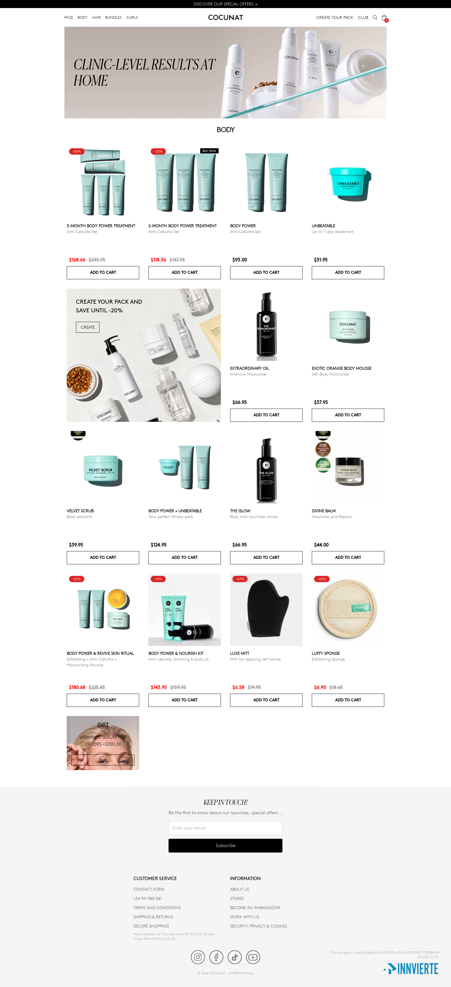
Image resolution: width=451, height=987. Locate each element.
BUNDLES (113, 17)
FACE (68, 17)
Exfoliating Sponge (328, 659)
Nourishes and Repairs (332, 516)
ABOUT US (239, 889)
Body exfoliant (79, 516)
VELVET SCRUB (80, 510)
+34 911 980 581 (147, 898)
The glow (240, 510)
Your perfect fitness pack (170, 516)
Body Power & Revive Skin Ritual (100, 653)
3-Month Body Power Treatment (101, 225)
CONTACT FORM (148, 889)
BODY (82, 17)
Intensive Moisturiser (248, 374)
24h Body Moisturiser (330, 374)
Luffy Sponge (326, 653)
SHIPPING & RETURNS (153, 916)
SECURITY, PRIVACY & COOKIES (258, 925)
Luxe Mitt (239, 653)
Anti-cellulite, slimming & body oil (178, 659)
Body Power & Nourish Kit (175, 653)
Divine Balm (324, 510)
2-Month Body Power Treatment (182, 225)
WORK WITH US (244, 916)
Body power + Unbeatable (175, 510)
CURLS (132, 17)
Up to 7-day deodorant (333, 231)
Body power (243, 225)
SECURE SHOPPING (151, 925)
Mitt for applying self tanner (255, 659)
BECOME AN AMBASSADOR (255, 907)
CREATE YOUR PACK (334, 17)
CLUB (363, 17)
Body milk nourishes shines (254, 516)
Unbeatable (323, 225)
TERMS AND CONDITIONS (157, 907)
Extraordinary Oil (249, 368)
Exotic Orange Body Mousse (341, 368)
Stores (237, 898)
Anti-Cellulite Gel (82, 231)
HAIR (96, 17)
